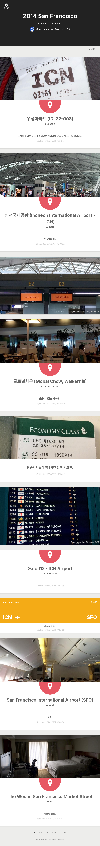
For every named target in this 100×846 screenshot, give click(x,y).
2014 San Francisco (50, 16)
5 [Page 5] (44, 832)
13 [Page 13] (65, 832)
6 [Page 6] (47, 832)
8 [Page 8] (52, 832)
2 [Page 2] (37, 832)
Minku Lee (41, 29)
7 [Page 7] (50, 832)
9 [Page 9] (55, 832)
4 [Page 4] (42, 832)
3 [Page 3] (39, 832)
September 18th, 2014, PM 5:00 (50, 630)
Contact (60, 839)
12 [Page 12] (61, 832)
